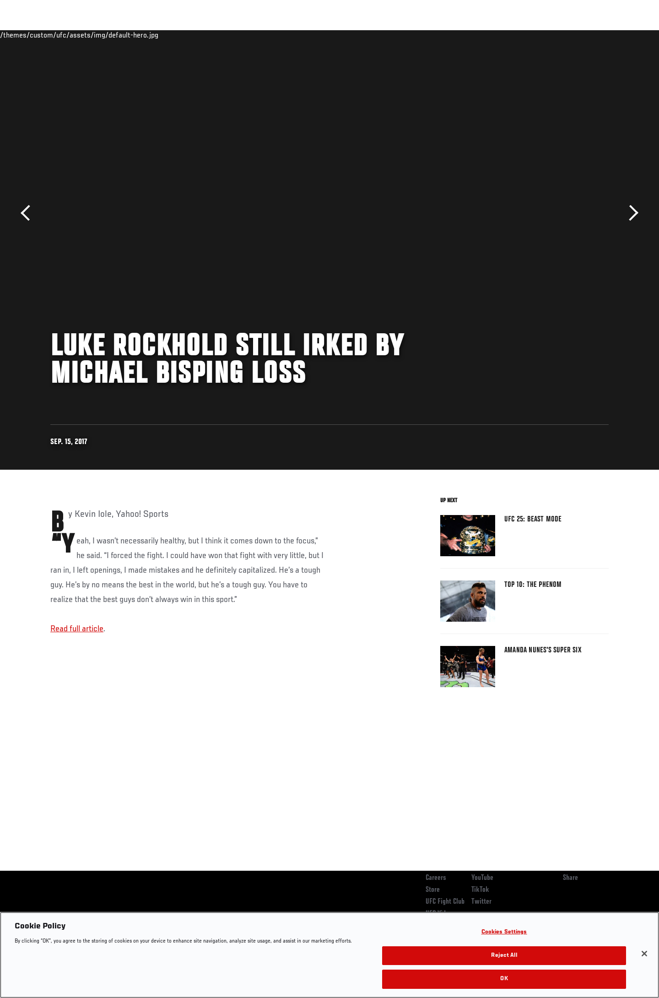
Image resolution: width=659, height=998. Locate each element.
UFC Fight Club (445, 902)
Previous (29, 213)
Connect (467, 34)
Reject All (504, 956)
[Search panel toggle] (613, 35)
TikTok (480, 890)
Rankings (79, 34)
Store (433, 890)
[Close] (644, 954)
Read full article (76, 629)
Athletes (119, 34)
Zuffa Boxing (548, 34)
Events (40, 34)
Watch (504, 34)
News (155, 34)
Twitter (481, 902)
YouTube (482, 878)
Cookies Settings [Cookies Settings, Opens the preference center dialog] (504, 932)
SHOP (588, 34)
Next (630, 213)
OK (504, 979)
